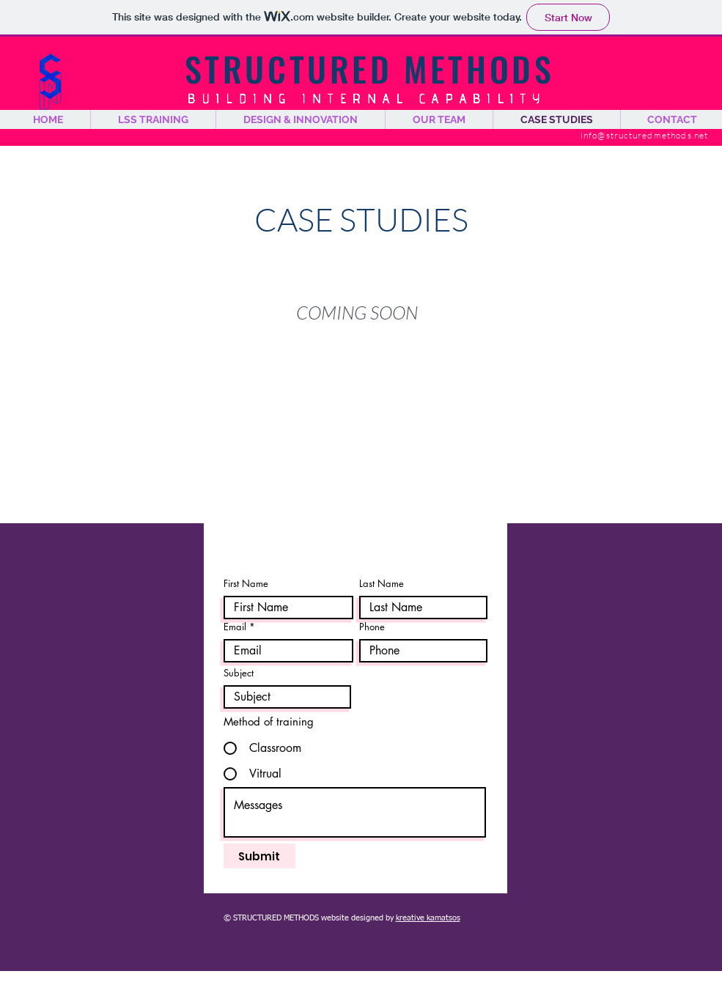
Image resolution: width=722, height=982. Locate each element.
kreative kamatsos (428, 918)
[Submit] (259, 855)
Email (235, 627)
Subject (239, 673)
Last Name (381, 583)
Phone (372, 627)
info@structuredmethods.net (645, 135)
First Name (246, 583)
